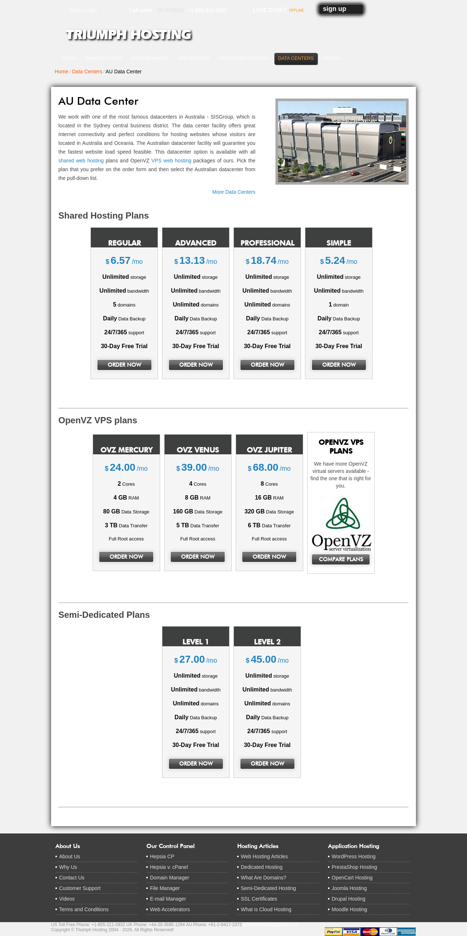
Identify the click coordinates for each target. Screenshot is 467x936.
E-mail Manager (168, 899)
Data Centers (296, 58)
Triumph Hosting (128, 34)
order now (124, 365)
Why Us (68, 867)
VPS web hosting (171, 160)
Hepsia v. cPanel (169, 867)
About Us (69, 856)
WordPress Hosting (353, 856)
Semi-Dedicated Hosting (268, 888)
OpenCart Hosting (352, 878)
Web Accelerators (170, 909)
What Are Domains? (263, 878)
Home (69, 58)
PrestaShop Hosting (354, 867)
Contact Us (71, 878)
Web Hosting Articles (264, 856)
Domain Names (149, 58)
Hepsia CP (162, 856)
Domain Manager (169, 878)
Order (331, 58)
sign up (334, 8)
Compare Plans (341, 559)
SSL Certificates (259, 899)
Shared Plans (103, 58)
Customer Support (80, 888)
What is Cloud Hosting (266, 909)
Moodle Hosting (349, 909)
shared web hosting (81, 160)
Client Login (83, 10)
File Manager (165, 888)
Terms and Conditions (83, 909)
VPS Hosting (193, 58)
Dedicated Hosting (244, 58)
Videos (67, 899)
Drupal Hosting (349, 899)
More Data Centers (233, 192)
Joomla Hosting (349, 888)
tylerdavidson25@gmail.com (270, 924)
